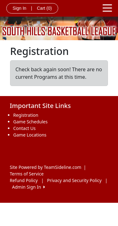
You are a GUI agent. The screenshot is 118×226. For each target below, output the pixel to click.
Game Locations (30, 135)
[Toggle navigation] (107, 7)
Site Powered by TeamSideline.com (45, 167)
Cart (44, 8)
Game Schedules (30, 122)
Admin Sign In (28, 187)
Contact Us (24, 128)
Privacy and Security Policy (74, 180)
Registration (25, 115)
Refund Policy (24, 180)
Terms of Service (27, 174)
